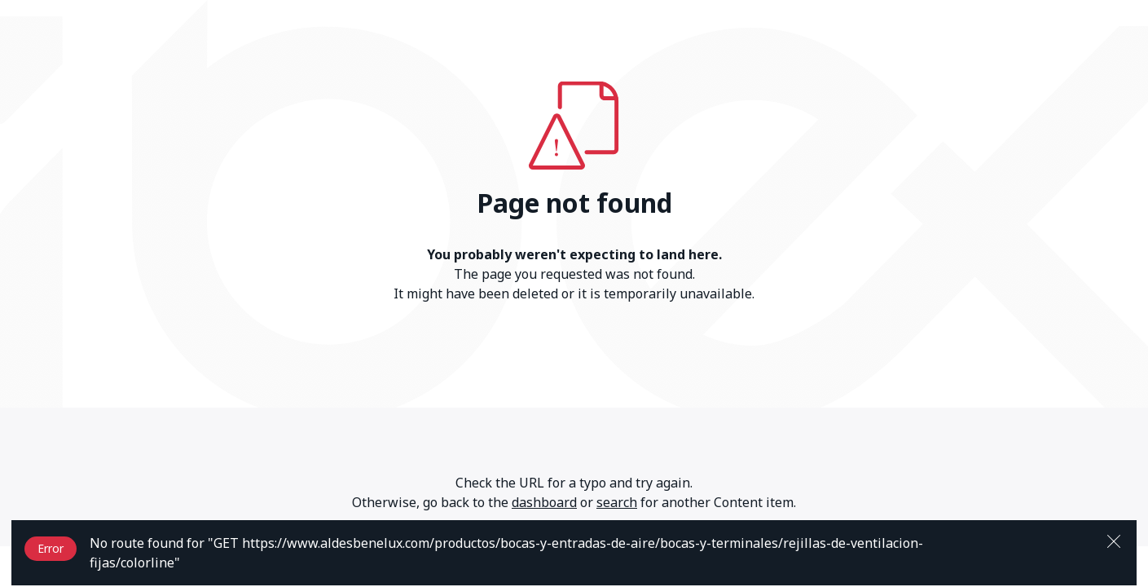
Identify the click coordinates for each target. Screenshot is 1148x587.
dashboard (544, 502)
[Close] (1114, 539)
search (616, 502)
